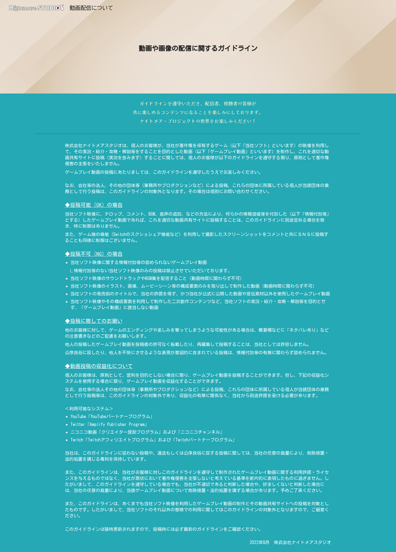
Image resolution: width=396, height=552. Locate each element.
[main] (198, 46)
